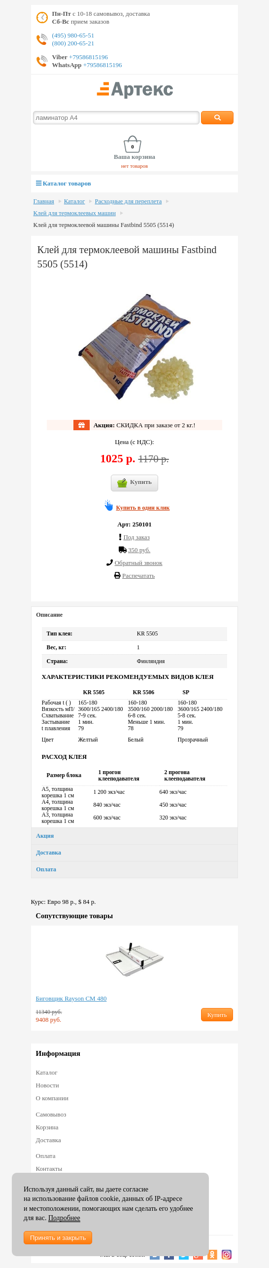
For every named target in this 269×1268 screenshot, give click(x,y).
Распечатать (138, 575)
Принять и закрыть (58, 1237)
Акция (45, 835)
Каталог (74, 201)
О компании (52, 1098)
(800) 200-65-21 (73, 43)
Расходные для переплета (128, 201)
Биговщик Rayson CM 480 (71, 998)
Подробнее (64, 1218)
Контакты (49, 1168)
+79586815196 (87, 57)
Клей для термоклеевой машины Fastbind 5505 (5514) (104, 225)
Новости (47, 1085)
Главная (44, 201)
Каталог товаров (63, 183)
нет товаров (134, 166)
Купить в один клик (143, 507)
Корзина (47, 1127)
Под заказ (136, 537)
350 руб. (139, 550)
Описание (49, 614)
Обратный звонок (139, 562)
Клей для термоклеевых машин (75, 213)
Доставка (48, 852)
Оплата (46, 869)
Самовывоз (51, 1114)
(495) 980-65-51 (73, 35)
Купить (134, 483)
